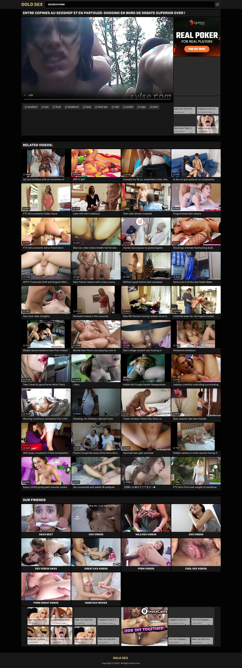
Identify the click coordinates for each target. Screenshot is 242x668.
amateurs (73, 106)
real (117, 106)
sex (47, 106)
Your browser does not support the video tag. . (97, 60)
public (129, 106)
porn (155, 106)
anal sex (103, 106)
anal (88, 106)
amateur (33, 106)
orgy (143, 106)
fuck (58, 106)
